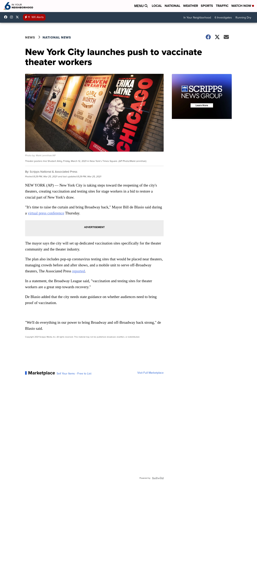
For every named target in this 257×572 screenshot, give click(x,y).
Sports (207, 5)
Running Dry (243, 17)
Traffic (222, 5)
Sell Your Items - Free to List (74, 373)
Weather (190, 5)
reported (78, 271)
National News (57, 37)
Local (157, 5)
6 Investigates (223, 17)
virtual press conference (46, 213)
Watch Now (242, 5)
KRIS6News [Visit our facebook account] (6, 17)
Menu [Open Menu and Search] (141, 6)
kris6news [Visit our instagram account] (12, 17)
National (172, 5)
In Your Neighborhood (197, 17)
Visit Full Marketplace (150, 372)
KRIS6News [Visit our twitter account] (18, 17)
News (30, 37)
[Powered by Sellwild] (158, 478)
